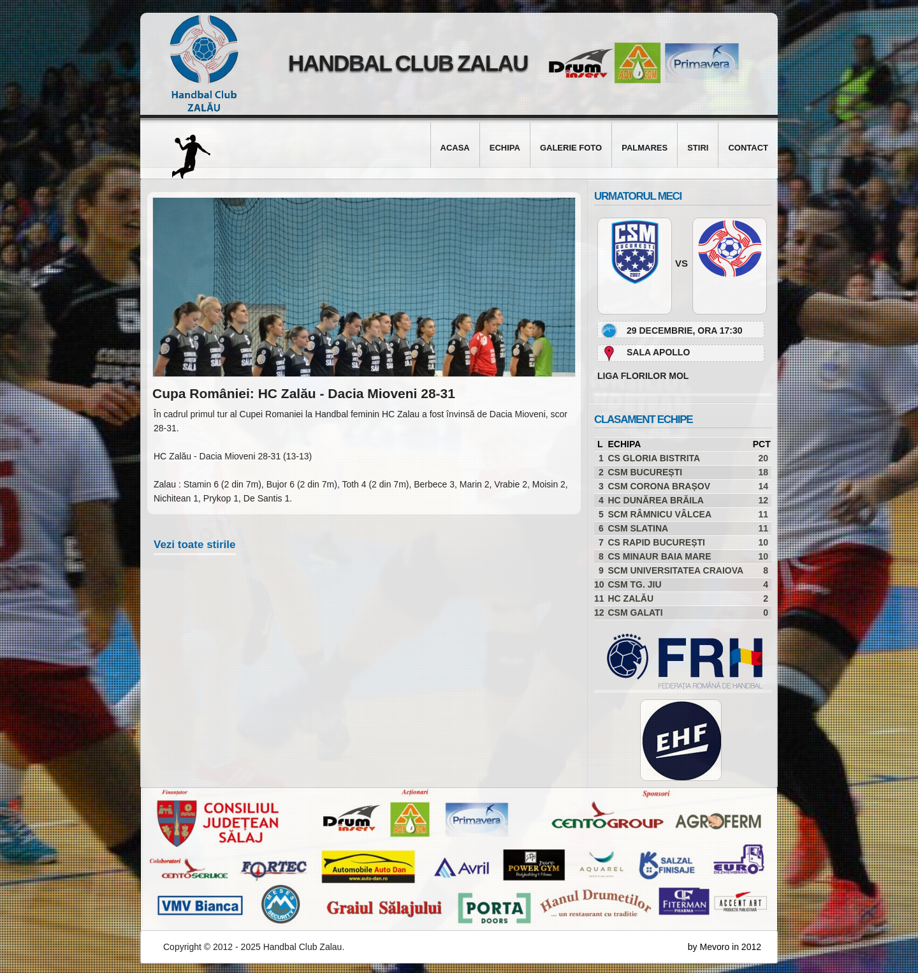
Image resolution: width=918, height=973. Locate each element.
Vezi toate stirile (195, 544)
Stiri (697, 147)
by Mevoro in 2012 (724, 947)
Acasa (455, 147)
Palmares (644, 147)
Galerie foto (571, 147)
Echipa (505, 147)
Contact (748, 147)
